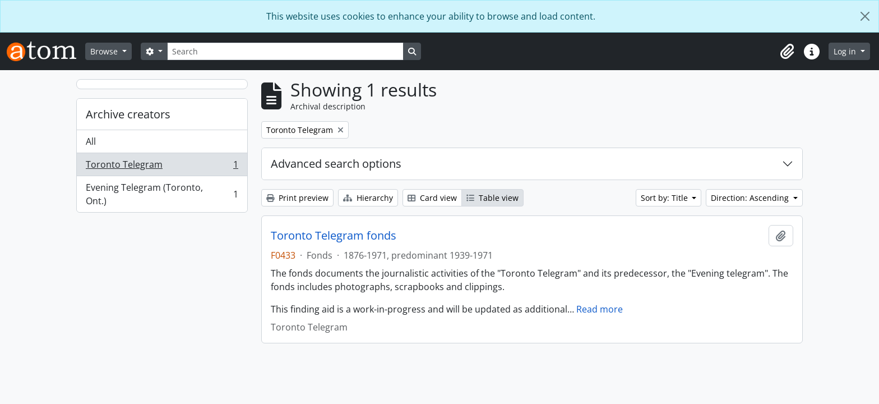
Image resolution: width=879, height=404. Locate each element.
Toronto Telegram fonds (333, 235)
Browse (105, 51)
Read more (599, 309)
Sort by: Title (665, 197)
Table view (492, 197)
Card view (432, 197)
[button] (787, 51)
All (91, 141)
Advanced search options (336, 163)
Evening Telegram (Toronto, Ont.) (161, 194)
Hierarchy (368, 197)
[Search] (285, 51)
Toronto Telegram (161, 167)
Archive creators (128, 114)
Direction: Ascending (751, 197)
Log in (846, 51)
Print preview (297, 197)
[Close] (865, 16)
